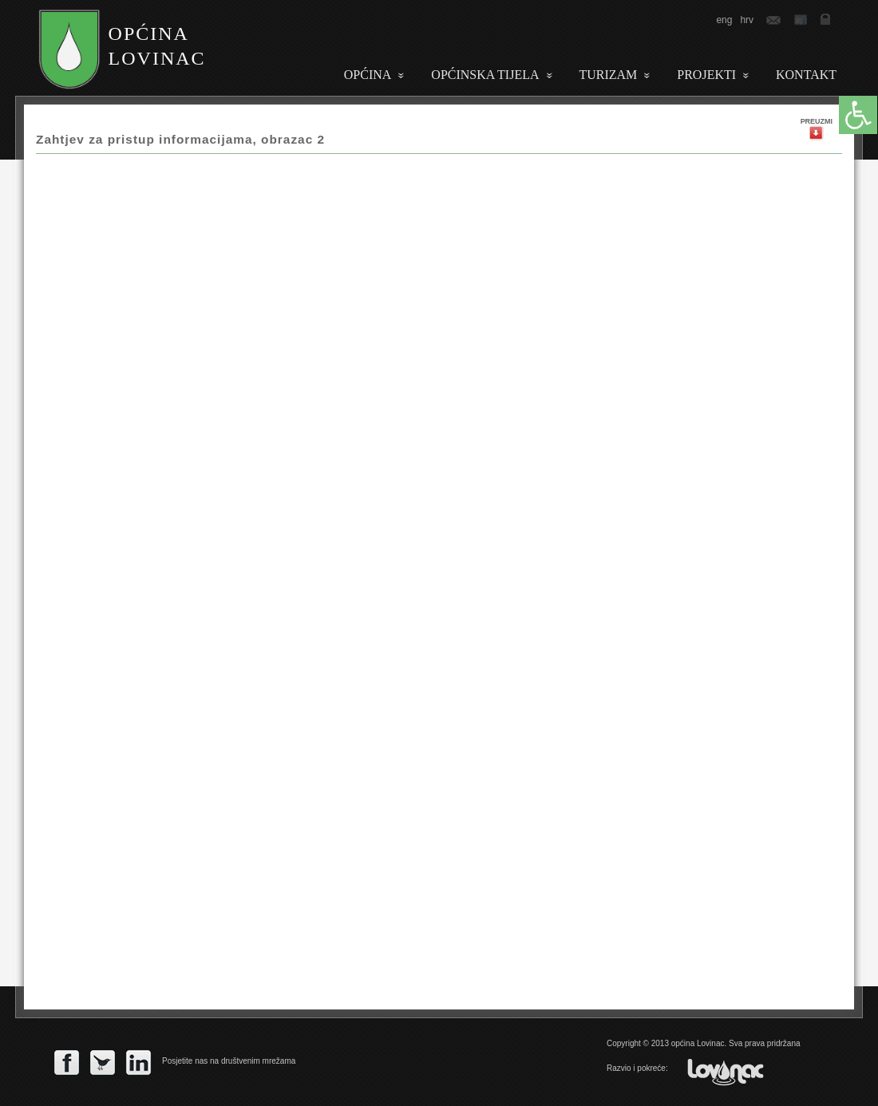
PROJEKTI (706, 74)
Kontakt (806, 74)
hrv (746, 20)
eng (724, 20)
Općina (368, 74)
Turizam (608, 74)
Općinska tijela (485, 74)
